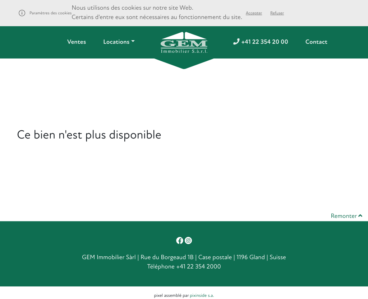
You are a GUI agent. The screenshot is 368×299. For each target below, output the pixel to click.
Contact (316, 42)
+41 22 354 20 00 (260, 42)
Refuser (277, 13)
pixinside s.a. (202, 295)
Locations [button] (116, 42)
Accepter (254, 13)
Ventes (76, 42)
